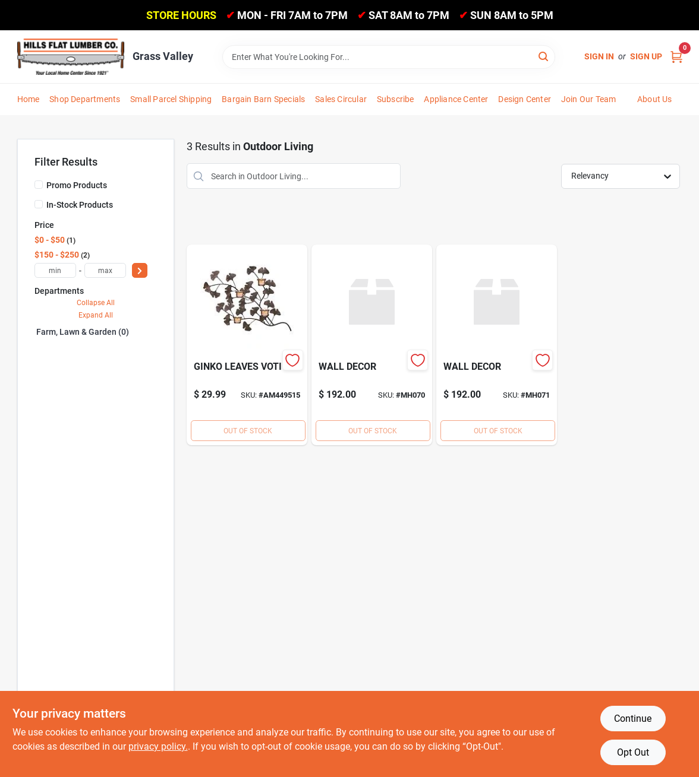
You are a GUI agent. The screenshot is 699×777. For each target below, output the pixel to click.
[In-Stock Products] (38, 204)
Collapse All (96, 303)
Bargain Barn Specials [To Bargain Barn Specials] (263, 99)
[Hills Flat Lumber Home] (70, 56)
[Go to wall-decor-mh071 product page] (496, 345)
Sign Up (646, 56)
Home (28, 99)
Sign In (599, 56)
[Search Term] (388, 57)
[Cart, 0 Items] (676, 56)
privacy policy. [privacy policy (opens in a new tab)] (158, 746)
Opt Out (633, 752)
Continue (632, 718)
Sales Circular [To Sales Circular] (341, 99)
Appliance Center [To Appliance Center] (456, 99)
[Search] (544, 56)
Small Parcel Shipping (171, 99)
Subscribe (395, 99)
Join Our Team (588, 99)
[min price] (55, 270)
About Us (654, 99)
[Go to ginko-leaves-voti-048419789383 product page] (247, 345)
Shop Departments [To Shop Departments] (84, 99)
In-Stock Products (79, 205)
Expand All (95, 315)
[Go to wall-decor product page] (371, 345)
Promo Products (76, 185)
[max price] (105, 270)
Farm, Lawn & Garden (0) (82, 332)
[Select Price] (139, 270)
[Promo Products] (38, 184)
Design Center (524, 99)
